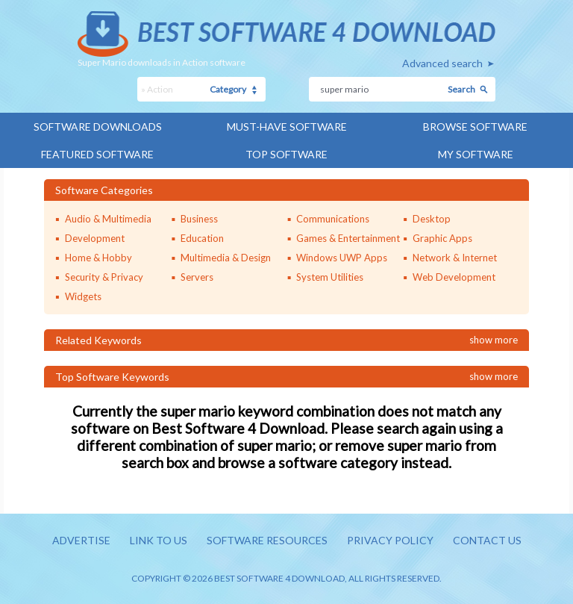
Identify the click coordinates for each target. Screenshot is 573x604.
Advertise (81, 540)
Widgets (83, 296)
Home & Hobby (98, 258)
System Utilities (329, 277)
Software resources (267, 540)
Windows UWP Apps (341, 258)
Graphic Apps (442, 238)
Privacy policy (390, 540)
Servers (197, 277)
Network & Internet (455, 258)
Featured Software (97, 154)
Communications (332, 219)
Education (202, 238)
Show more (493, 340)
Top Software (286, 154)
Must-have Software (287, 126)
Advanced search (442, 63)
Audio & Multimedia (108, 219)
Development (95, 238)
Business (199, 219)
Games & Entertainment (348, 238)
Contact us (487, 540)
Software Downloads (98, 126)
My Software (475, 154)
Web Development (454, 277)
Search (461, 89)
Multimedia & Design (226, 258)
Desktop (432, 219)
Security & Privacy (104, 277)
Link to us (158, 540)
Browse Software (475, 126)
